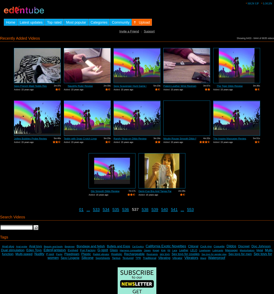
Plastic (86, 254)
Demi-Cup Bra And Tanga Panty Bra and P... (155, 191)
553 (190, 209)
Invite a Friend (129, 31)
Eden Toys (34, 250)
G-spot (103, 250)
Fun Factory (88, 250)
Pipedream (71, 254)
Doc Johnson (261, 246)
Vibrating (164, 258)
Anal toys (35, 246)
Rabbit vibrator (101, 254)
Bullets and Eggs (118, 246)
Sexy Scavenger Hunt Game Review (130, 86)
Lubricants (217, 250)
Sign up (253, 3)
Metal (259, 250)
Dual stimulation (12, 250)
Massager (231, 250)
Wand (203, 258)
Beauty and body (53, 246)
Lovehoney (205, 250)
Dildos (231, 246)
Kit (169, 250)
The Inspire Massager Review (229, 138)
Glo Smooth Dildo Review (105, 191)
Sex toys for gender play (213, 254)
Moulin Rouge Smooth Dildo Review (179, 138)
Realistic (116, 254)
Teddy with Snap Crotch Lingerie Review (80, 138)
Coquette (219, 246)
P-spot (50, 254)
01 (81, 209)
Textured (128, 258)
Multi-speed (24, 254)
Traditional (149, 258)
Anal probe (21, 246)
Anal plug (8, 246)
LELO (193, 250)
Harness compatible (131, 250)
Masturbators (247, 250)
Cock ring (206, 246)
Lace (174, 250)
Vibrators (191, 258)
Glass (114, 250)
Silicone (87, 258)
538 (145, 209)
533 (96, 209)
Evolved (73, 250)
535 (115, 209)
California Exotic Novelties (166, 246)
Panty (59, 254)
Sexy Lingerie (70, 258)
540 (164, 209)
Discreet (244, 246)
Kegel (156, 250)
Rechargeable (134, 254)
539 (154, 209)
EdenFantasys (55, 250)
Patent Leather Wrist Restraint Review (179, 86)
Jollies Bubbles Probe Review (30, 138)
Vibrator (177, 258)
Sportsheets (103, 258)
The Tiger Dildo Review (229, 86)
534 (106, 209)
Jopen (147, 250)
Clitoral (193, 246)
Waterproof (216, 258)
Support (149, 31)
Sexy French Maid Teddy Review (30, 86)
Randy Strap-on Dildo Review (130, 138)
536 (125, 209)
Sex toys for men (240, 254)
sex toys (165, 254)
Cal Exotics (138, 246)
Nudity (39, 254)
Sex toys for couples (186, 254)
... (88, 209)
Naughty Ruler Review (80, 86)
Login (267, 3)
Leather (183, 250)
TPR (138, 258)
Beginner (70, 246)
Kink (163, 250)
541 (174, 209)
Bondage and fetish (91, 246)
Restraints (152, 254)
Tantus (116, 258)
